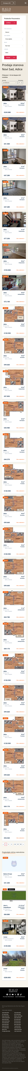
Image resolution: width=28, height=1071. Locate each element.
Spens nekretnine (6, 1021)
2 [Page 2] (8, 844)
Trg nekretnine (17, 1026)
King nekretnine (5, 1026)
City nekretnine (17, 1012)
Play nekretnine (5, 1024)
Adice (6, 52)
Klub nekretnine (5, 1019)
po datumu (6, 83)
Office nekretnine (6, 1017)
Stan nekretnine (5, 1022)
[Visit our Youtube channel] (13, 994)
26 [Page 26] (20, 844)
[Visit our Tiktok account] (21, 994)
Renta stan (4, 1029)
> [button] (23, 844)
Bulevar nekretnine (18, 1016)
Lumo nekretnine (17, 1031)
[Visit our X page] (15, 994)
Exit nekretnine (17, 1022)
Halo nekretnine (17, 1017)
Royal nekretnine (5, 1016)
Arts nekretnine (5, 1027)
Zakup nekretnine (18, 1029)
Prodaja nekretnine (6, 1031)
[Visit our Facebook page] (7, 994)
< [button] (3, 844)
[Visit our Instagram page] (10, 994)
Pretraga (10, 57)
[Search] (13, 3)
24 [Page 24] (15, 844)
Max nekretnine (17, 1024)
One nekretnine (17, 1027)
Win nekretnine (17, 1021)
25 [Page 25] (18, 844)
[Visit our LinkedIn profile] (18, 994)
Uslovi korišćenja (20, 996)
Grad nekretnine (5, 1012)
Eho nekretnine (17, 1019)
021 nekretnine (5, 1014)
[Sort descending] (22, 82)
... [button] (13, 844)
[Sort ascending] (19, 82)
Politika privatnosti (8, 996)
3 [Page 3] (11, 844)
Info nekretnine (17, 1014)
